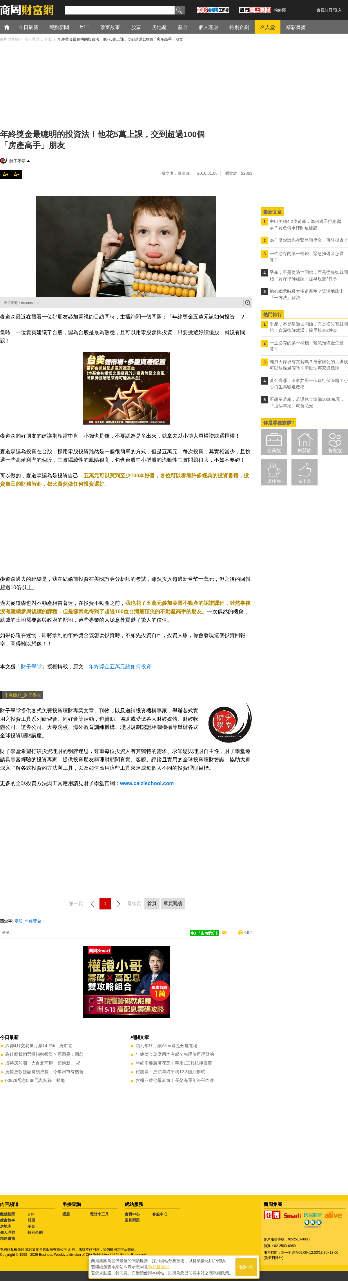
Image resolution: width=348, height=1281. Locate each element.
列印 (248, 932)
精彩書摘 (7, 1238)
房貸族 (304, 450)
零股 (18, 921)
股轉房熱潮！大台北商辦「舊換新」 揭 (42, 1062)
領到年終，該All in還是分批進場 (166, 1045)
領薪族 (274, 450)
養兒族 (335, 450)
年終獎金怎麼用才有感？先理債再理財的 (175, 1054)
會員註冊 (324, 10)
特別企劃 (35, 1232)
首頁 (12, 26)
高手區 (304, 480)
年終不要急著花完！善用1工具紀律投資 (174, 1062)
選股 (66, 1214)
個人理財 (7, 1232)
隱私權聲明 (158, 1266)
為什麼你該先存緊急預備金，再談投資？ (309, 240)
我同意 (246, 1266)
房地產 (5, 1226)
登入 (338, 10)
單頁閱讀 (173, 903)
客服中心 (159, 1214)
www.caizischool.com (147, 783)
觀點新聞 (7, 1214)
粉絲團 (280, 10)
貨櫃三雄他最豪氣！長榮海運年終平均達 (175, 1080)
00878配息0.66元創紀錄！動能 (35, 1080)
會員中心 (132, 1214)
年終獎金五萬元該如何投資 (120, 666)
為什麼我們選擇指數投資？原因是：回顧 (44, 1054)
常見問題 (132, 1220)
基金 (31, 1226)
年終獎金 (33, 921)
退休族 (274, 480)
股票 (31, 1220)
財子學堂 (17, 161)
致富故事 (7, 1220)
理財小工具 (99, 1214)
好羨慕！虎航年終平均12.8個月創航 (170, 1071)
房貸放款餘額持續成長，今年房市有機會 (44, 1071)
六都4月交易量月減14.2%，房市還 (38, 1045)
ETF (31, 1214)
